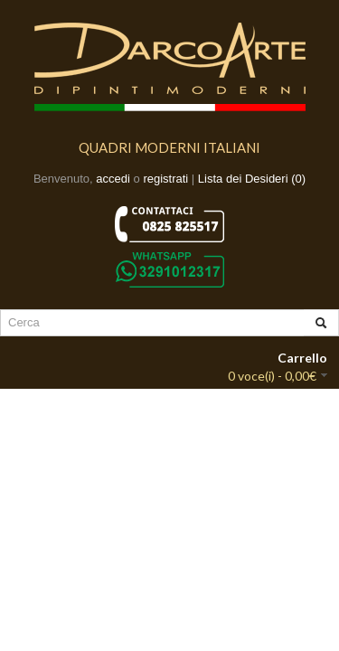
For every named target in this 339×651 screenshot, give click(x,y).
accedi (113, 178)
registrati (165, 178)
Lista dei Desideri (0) (252, 178)
